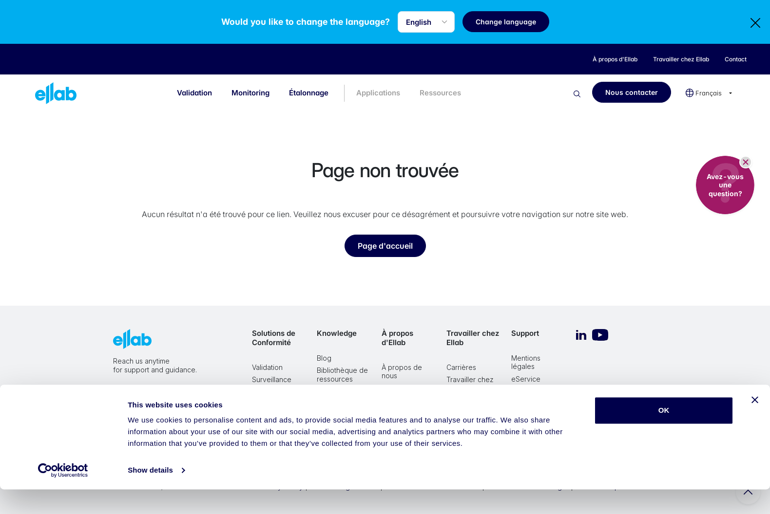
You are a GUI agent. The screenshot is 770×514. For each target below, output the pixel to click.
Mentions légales (525, 362)
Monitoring (250, 92)
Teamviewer (531, 404)
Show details (150, 495)
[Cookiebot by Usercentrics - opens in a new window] (63, 495)
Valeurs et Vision (408, 388)
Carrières (461, 367)
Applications (378, 92)
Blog (324, 358)
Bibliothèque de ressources (342, 374)
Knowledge (337, 333)
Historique (398, 400)
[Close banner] (754, 424)
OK (664, 435)
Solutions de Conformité (273, 338)
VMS (518, 391)
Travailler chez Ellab (472, 338)
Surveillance (271, 379)
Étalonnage (308, 92)
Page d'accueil (385, 246)
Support (525, 333)
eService (525, 379)
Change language (514, 22)
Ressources (440, 92)
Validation (194, 92)
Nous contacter (631, 92)
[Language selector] (434, 22)
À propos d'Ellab (397, 338)
